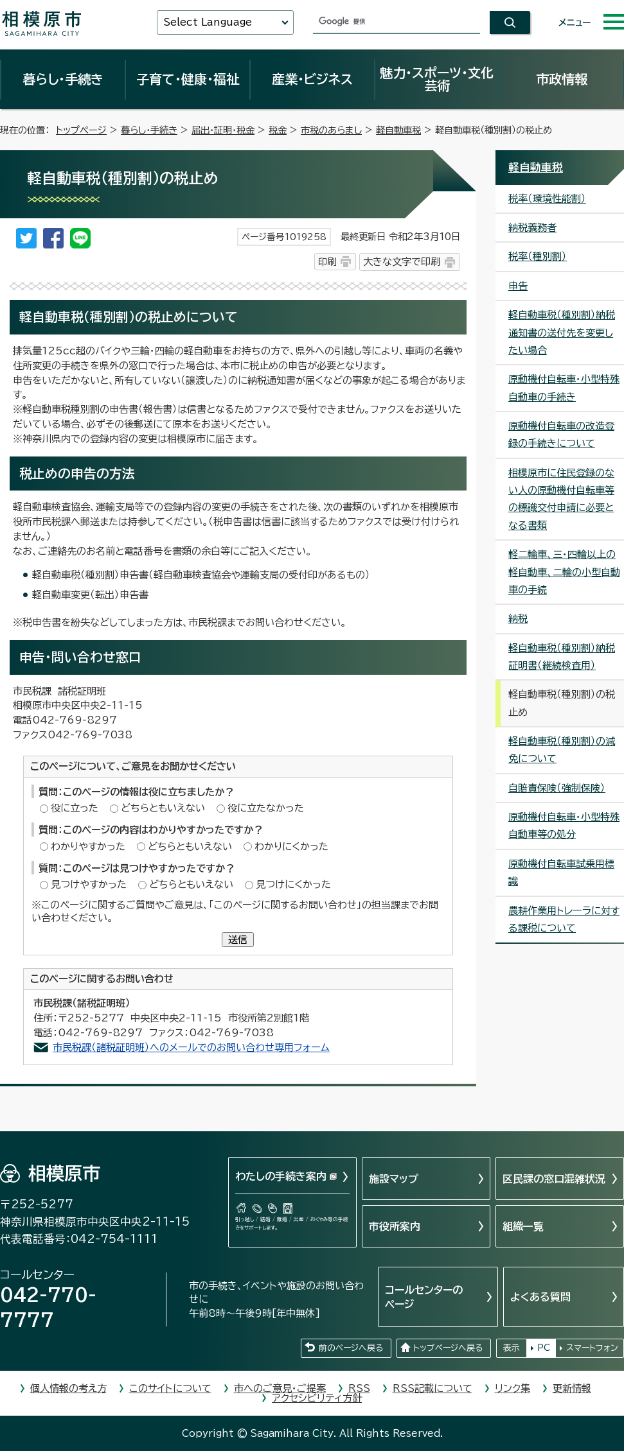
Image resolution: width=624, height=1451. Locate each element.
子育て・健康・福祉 (187, 79)
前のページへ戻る (351, 1348)
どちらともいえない (163, 808)
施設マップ (393, 1179)
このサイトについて (170, 1388)
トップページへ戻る (448, 1348)
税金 (278, 130)
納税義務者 (532, 227)
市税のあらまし (331, 130)
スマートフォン (592, 1348)
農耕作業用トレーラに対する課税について (564, 919)
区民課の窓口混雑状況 (554, 1179)
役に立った (74, 808)
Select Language (207, 22)
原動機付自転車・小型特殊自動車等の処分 (564, 825)
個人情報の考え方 (68, 1388)
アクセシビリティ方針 (317, 1398)
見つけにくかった (293, 884)
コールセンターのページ (424, 1297)
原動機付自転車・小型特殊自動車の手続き (564, 387)
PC (543, 1348)
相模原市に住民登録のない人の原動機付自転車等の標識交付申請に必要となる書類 (561, 499)
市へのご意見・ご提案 (280, 1388)
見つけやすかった (89, 884)
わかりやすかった (88, 846)
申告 (518, 286)
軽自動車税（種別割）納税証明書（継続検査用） (561, 656)
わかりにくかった (291, 846)
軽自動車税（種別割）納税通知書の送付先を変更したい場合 (561, 332)
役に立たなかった (265, 808)
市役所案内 (394, 1226)
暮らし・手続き (62, 79)
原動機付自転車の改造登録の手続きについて (561, 434)
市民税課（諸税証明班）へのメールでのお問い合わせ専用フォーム (191, 1047)
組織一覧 (523, 1226)
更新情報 (572, 1388)
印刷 (327, 261)
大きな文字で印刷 (401, 261)
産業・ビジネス (312, 79)
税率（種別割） (537, 256)
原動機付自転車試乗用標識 (561, 872)
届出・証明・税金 (223, 130)
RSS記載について (432, 1388)
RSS (359, 1388)
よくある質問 (540, 1297)
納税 (518, 618)
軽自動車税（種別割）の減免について (561, 749)
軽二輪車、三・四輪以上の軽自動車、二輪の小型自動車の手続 (564, 572)
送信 (237, 939)
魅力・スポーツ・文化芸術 (437, 79)
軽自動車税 (398, 130)
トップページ (81, 130)
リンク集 (512, 1388)
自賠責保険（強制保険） (556, 788)
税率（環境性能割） (547, 199)
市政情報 (561, 79)
